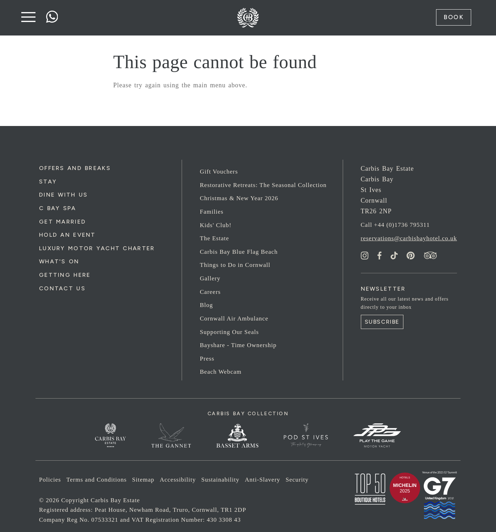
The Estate (214, 238)
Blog (206, 305)
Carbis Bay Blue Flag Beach (239, 252)
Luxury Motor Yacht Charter (97, 248)
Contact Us (62, 288)
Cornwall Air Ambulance (234, 319)
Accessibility (178, 480)
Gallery (210, 278)
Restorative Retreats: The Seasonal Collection (263, 185)
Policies (50, 480)
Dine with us (63, 194)
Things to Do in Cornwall (235, 265)
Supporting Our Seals (229, 332)
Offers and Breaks (75, 168)
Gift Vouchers (219, 172)
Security (297, 480)
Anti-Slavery (262, 480)
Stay (48, 181)
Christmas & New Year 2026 (239, 198)
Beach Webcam (220, 372)
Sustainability (220, 480)
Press (207, 359)
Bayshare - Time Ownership (238, 345)
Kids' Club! (215, 225)
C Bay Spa (57, 208)
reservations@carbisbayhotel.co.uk (409, 238)
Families (212, 212)
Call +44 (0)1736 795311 (395, 224)
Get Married (62, 221)
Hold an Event (67, 234)
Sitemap (143, 480)
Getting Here (64, 275)
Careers (210, 292)
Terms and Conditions (96, 480)
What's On (59, 261)
